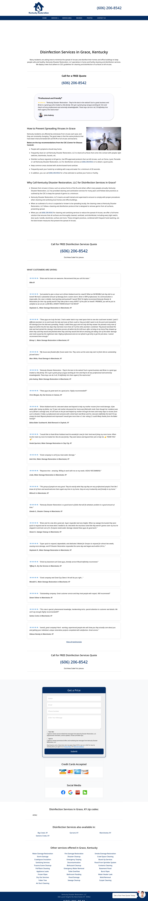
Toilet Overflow (74, 850)
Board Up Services (105, 838)
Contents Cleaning (105, 844)
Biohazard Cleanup (74, 844)
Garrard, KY (74, 811)
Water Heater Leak (105, 853)
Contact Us (101, 18)
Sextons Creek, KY (42, 814)
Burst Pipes (105, 850)
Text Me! (51, 710)
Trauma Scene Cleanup (42, 844)
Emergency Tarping (74, 838)
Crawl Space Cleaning (105, 835)
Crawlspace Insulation (42, 838)
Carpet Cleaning (105, 859)
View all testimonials (74, 620)
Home (44, 18)
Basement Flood (105, 847)
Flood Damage (74, 856)
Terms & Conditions (79, 725)
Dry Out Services (42, 856)
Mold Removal (105, 856)
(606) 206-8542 (109, 8)
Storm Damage (42, 835)
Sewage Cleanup (74, 859)
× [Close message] (135, 894)
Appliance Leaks (43, 850)
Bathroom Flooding (74, 853)
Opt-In (50, 717)
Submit (74, 729)
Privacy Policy (67, 725)
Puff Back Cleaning (43, 847)
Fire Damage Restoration (74, 832)
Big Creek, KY (43, 811)
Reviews (79, 18)
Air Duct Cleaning (42, 862)
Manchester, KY (105, 811)
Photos (89, 18)
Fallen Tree (43, 859)
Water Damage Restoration (42, 832)
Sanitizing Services (43, 841)
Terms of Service (89, 897)
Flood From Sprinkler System (105, 841)
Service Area (66, 18)
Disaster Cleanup (74, 835)
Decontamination (74, 841)
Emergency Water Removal (74, 847)
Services (55, 18)
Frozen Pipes (42, 853)
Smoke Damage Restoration (105, 832)
